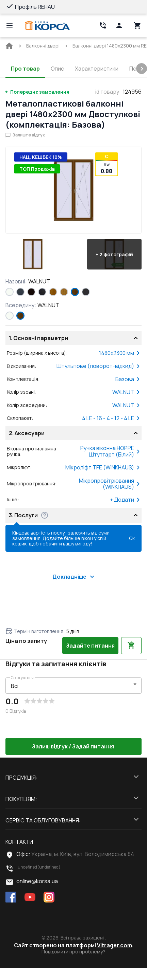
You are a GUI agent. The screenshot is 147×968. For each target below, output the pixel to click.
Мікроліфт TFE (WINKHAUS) (102, 467)
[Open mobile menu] (9, 25)
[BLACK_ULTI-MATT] (42, 292)
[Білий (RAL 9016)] (9, 292)
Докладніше (73, 577)
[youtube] (29, 898)
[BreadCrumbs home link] (9, 46)
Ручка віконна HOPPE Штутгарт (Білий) (110, 451)
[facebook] (10, 898)
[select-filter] (68, 686)
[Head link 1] (47, 25)
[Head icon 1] (119, 25)
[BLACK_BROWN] (31, 292)
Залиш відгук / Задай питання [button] (73, 746)
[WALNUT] (75, 292)
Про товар (25, 68)
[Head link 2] (103, 25)
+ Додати (125, 500)
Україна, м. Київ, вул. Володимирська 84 (82, 854)
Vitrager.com (114, 945)
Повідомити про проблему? (73, 951)
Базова (127, 379)
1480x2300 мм (119, 353)
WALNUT (126, 392)
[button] (32, 254)
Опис (57, 68)
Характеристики (96, 68)
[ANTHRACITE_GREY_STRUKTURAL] (20, 292)
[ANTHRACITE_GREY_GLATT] (86, 292)
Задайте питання (90, 645)
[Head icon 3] (137, 25)
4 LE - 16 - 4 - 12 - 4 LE (111, 418)
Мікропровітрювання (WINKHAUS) (109, 484)
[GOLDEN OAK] (53, 292)
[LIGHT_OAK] (64, 292)
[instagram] (49, 898)
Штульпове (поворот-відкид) (98, 366)
